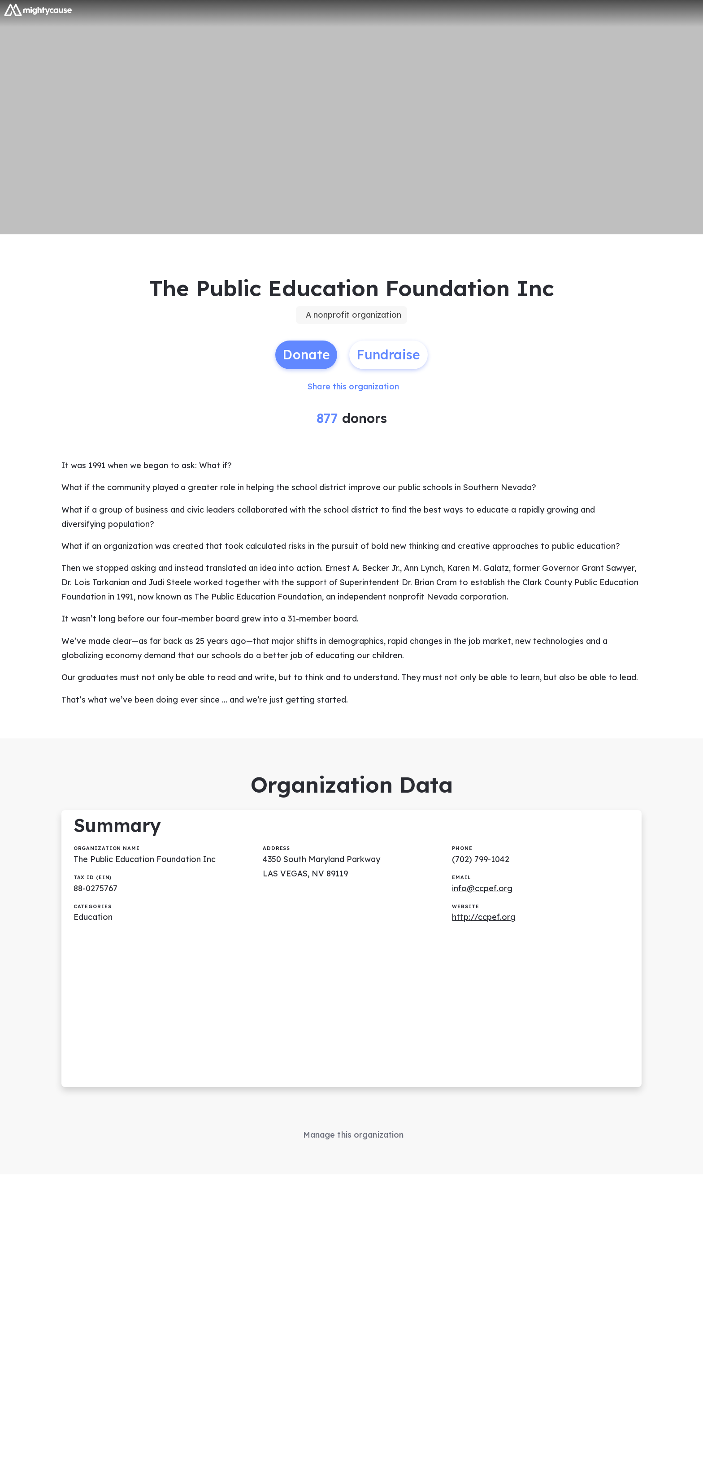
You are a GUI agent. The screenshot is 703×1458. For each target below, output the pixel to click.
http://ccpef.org (484, 929)
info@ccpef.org (482, 899)
